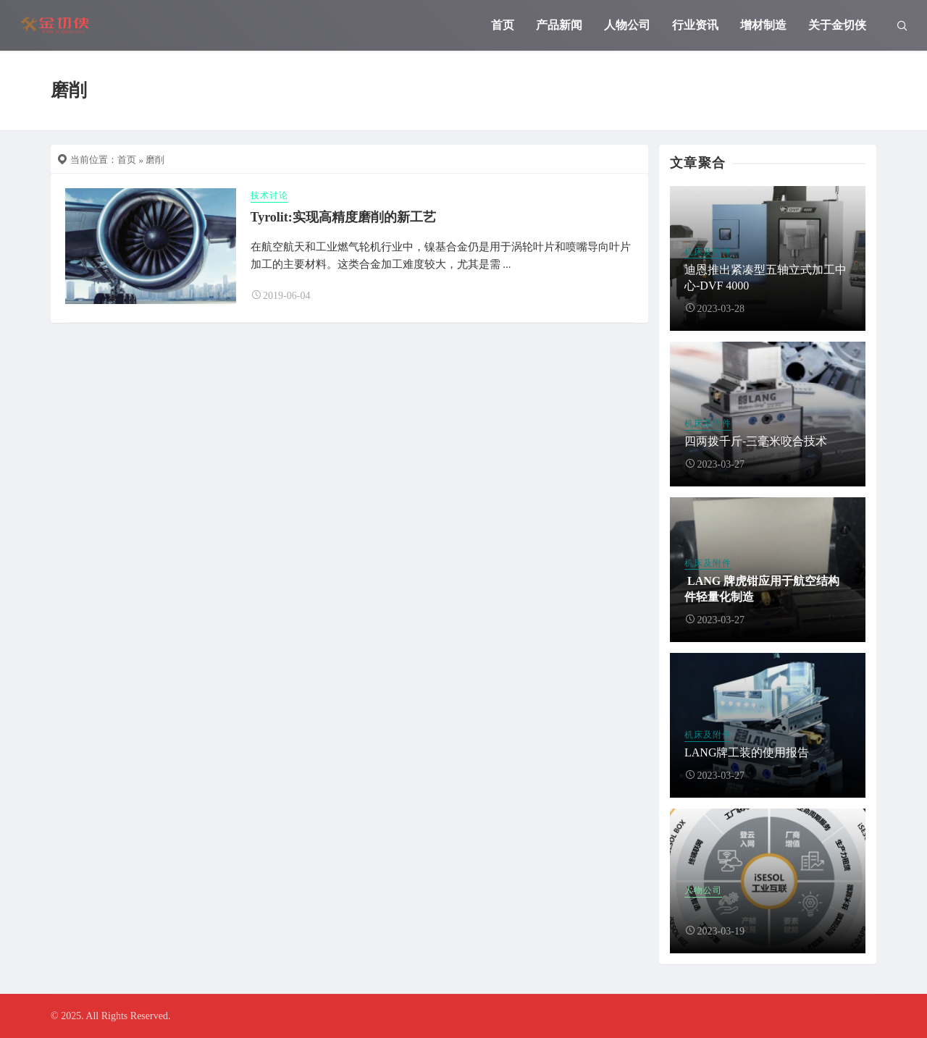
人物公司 (627, 25)
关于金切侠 (837, 25)
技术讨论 (269, 195)
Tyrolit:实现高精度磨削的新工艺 (343, 217)
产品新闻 (559, 25)
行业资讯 (695, 25)
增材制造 (763, 25)
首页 (502, 25)
